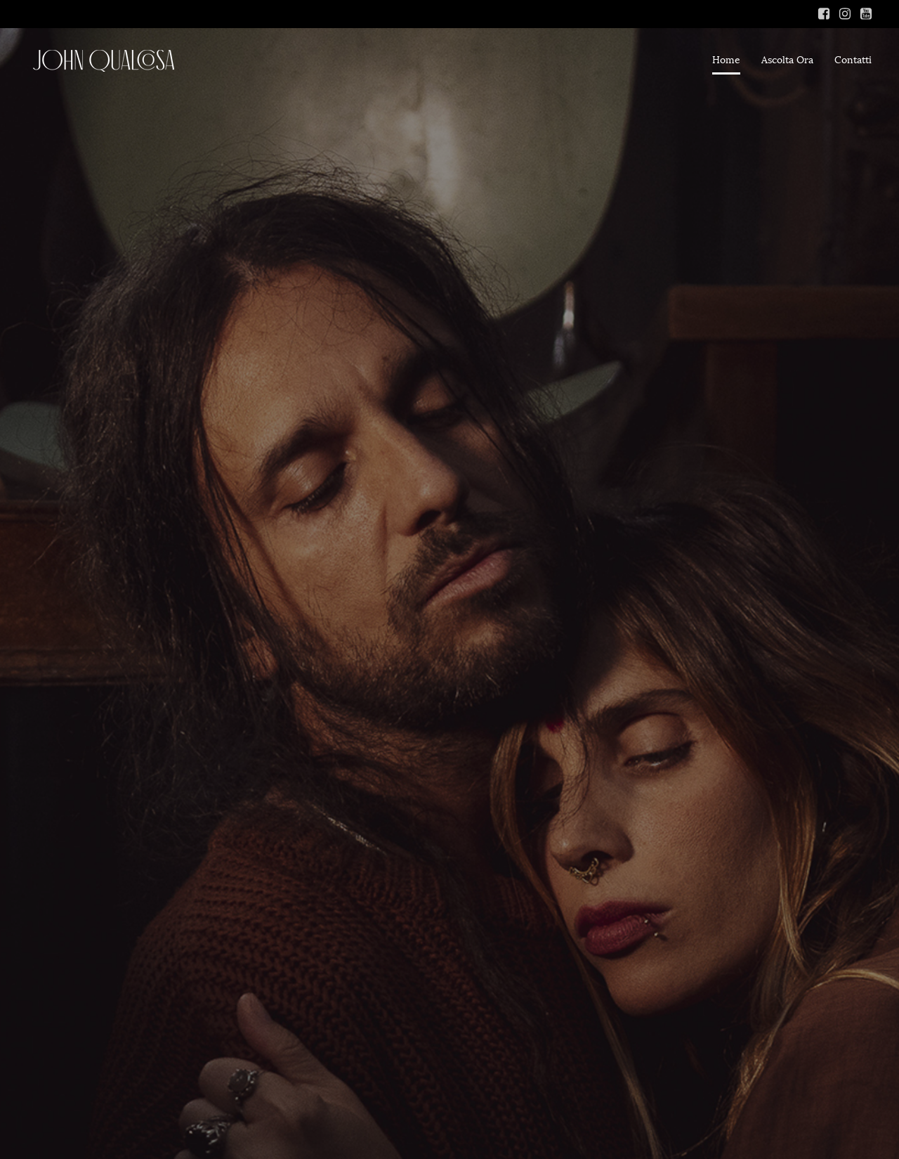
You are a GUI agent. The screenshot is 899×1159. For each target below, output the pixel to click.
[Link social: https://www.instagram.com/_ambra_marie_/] (844, 14)
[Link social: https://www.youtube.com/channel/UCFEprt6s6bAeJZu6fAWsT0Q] (866, 14)
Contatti (853, 60)
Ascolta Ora (787, 60)
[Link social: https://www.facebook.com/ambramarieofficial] (823, 14)
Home (726, 60)
